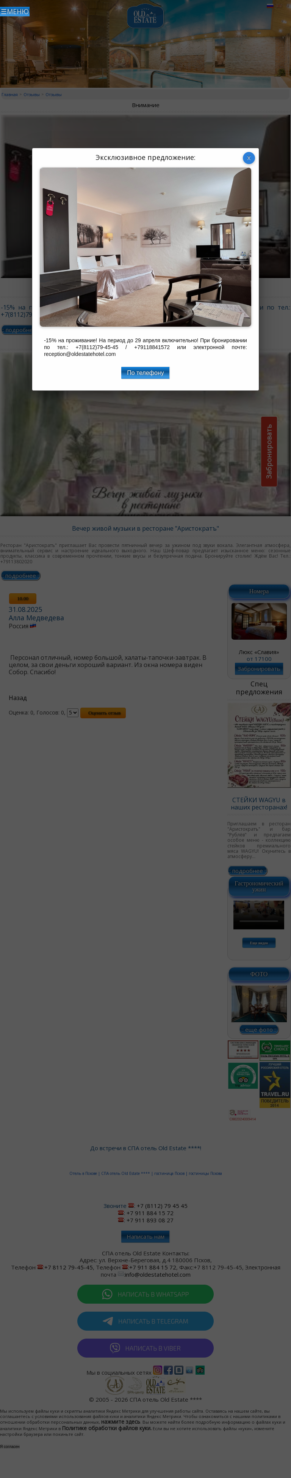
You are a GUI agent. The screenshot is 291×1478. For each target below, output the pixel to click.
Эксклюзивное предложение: (145, 157)
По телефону (145, 373)
